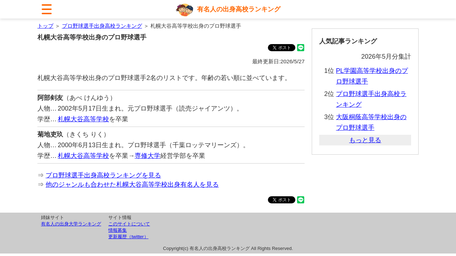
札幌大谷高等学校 (83, 119)
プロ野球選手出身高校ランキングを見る (103, 175)
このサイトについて (129, 223)
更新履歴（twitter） (128, 236)
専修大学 (147, 155)
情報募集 (117, 230)
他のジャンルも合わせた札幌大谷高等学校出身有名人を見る (132, 184)
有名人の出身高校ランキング (238, 9)
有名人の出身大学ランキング (71, 223)
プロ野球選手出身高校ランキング (102, 26)
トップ (45, 26)
